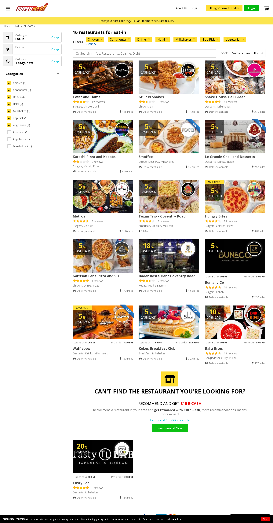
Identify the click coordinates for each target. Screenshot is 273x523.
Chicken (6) (16, 83)
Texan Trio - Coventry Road (162, 216)
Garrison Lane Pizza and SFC (96, 276)
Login (251, 8)
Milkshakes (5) (18, 111)
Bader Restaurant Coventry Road (167, 276)
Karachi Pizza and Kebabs (94, 156)
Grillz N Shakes (151, 97)
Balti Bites (214, 348)
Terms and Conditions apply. (170, 420)
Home (6, 25)
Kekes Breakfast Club (157, 348)
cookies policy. (173, 519)
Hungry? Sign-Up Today (224, 8)
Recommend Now (170, 428)
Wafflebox (81, 348)
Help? (194, 8)
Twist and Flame (86, 97)
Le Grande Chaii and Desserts (230, 156)
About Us (181, 8)
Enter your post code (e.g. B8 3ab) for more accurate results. (136, 21)
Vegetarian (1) (18, 125)
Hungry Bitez (216, 216)
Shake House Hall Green (225, 97)
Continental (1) (19, 90)
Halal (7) (15, 104)
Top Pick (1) (17, 118)
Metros (79, 216)
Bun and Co (214, 282)
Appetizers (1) (18, 139)
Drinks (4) (16, 97)
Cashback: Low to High (247, 53)
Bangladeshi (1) (19, 146)
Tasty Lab (81, 483)
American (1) (17, 132)
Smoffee (146, 156)
